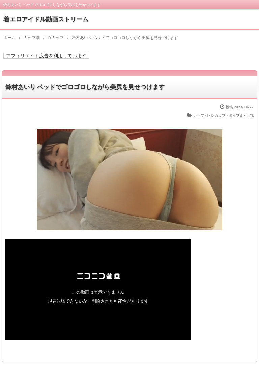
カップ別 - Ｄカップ (209, 115)
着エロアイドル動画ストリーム (45, 19)
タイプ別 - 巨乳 (241, 115)
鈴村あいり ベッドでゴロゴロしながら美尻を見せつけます (85, 86)
